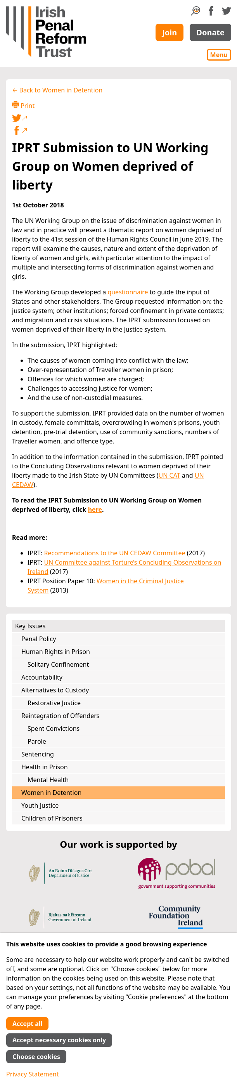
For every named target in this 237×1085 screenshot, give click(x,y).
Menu (219, 54)
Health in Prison (44, 767)
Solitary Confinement (58, 664)
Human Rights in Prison (55, 651)
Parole (37, 741)
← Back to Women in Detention (57, 90)
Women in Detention (51, 792)
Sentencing (37, 754)
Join (169, 32)
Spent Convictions (54, 728)
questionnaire (127, 292)
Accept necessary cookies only (59, 1040)
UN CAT (169, 475)
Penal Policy (38, 639)
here (95, 509)
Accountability (41, 677)
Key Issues (30, 626)
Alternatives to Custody (55, 690)
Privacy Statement (32, 1074)
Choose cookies (36, 1056)
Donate (210, 32)
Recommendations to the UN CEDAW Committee (114, 553)
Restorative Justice (54, 703)
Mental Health (48, 779)
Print (23, 105)
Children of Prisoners (52, 818)
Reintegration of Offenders (60, 715)
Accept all (27, 1023)
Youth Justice (40, 805)
